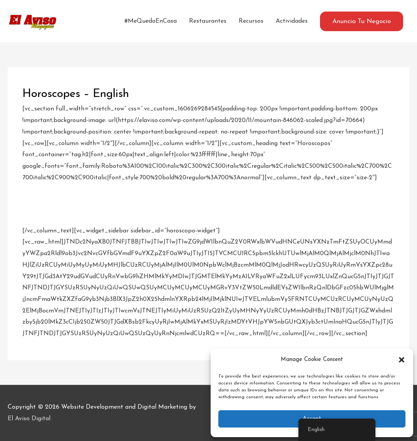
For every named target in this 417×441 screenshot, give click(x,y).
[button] (401, 360)
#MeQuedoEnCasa (150, 21)
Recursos (251, 21)
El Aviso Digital (29, 419)
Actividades (292, 21)
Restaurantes (207, 21)
